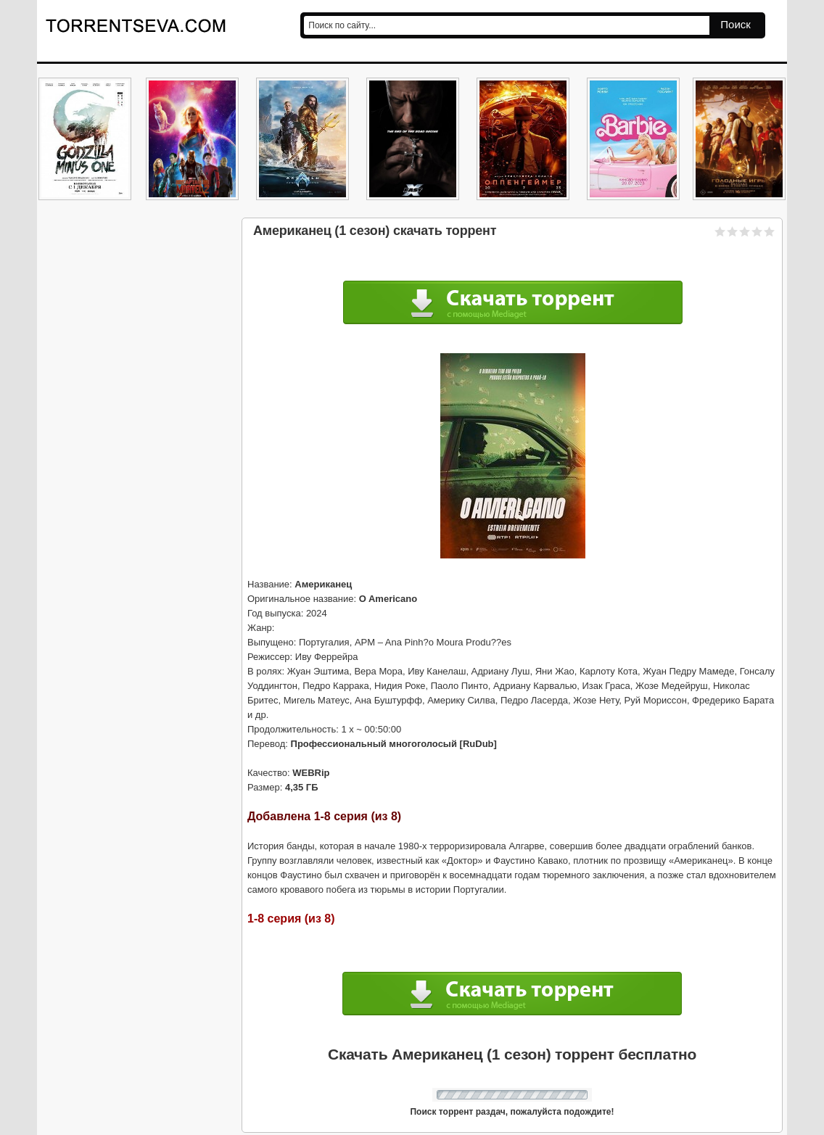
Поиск (735, 24)
